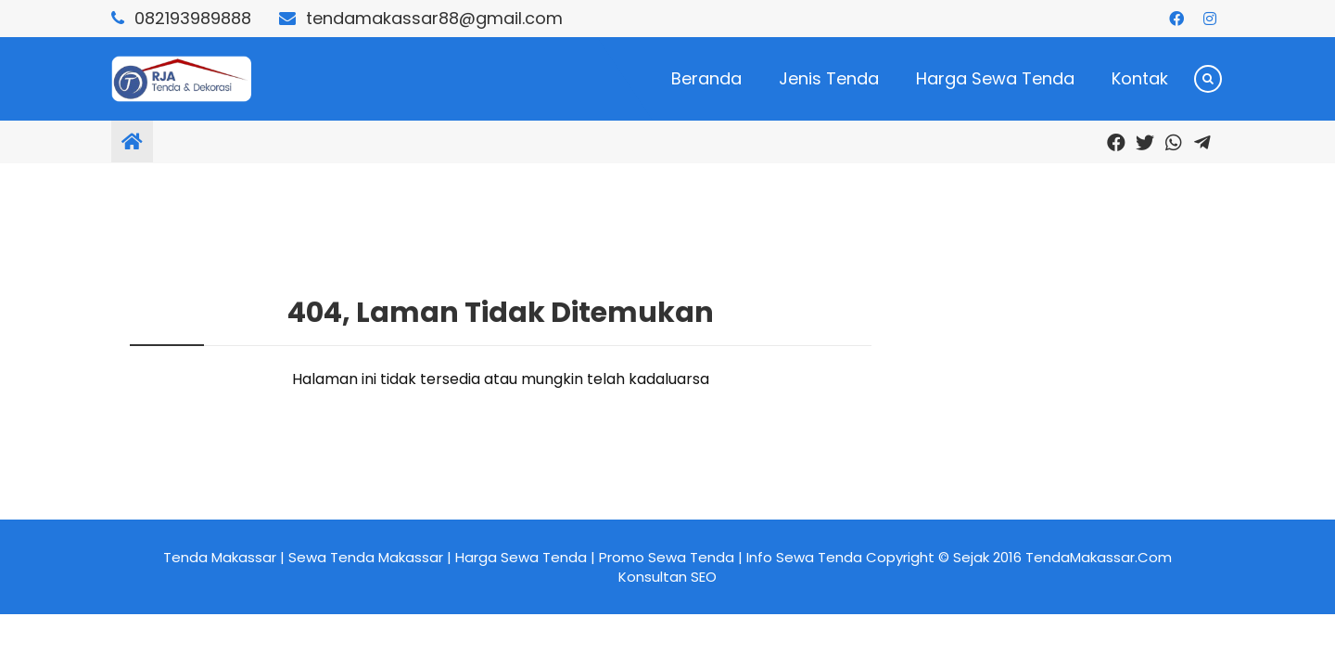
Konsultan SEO (667, 576)
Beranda (706, 78)
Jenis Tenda (829, 78)
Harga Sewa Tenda (995, 78)
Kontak (1140, 78)
